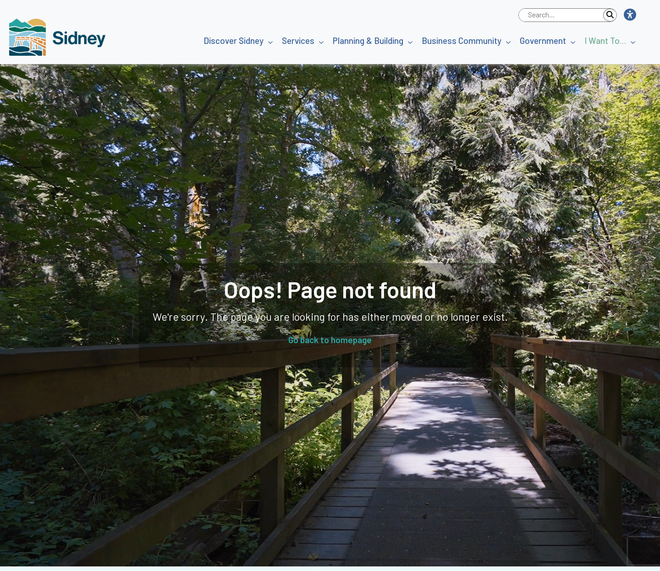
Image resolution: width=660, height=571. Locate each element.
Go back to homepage (330, 339)
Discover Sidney (234, 40)
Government (543, 40)
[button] (629, 15)
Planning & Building (368, 40)
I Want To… (605, 40)
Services (298, 40)
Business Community (461, 40)
